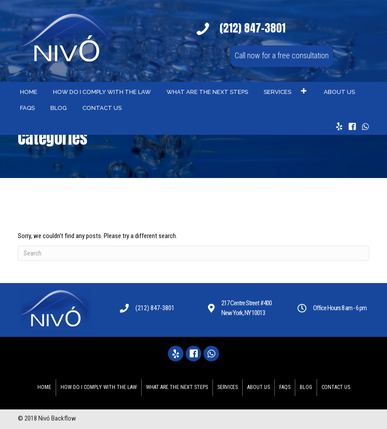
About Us (258, 387)
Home (44, 387)
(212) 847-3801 (155, 308)
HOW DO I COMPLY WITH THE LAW (99, 387)
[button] (282, 56)
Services (227, 387)
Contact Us (336, 387)
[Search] (193, 253)
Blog (306, 387)
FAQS (284, 387)
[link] (28, 91)
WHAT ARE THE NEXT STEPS (177, 387)
